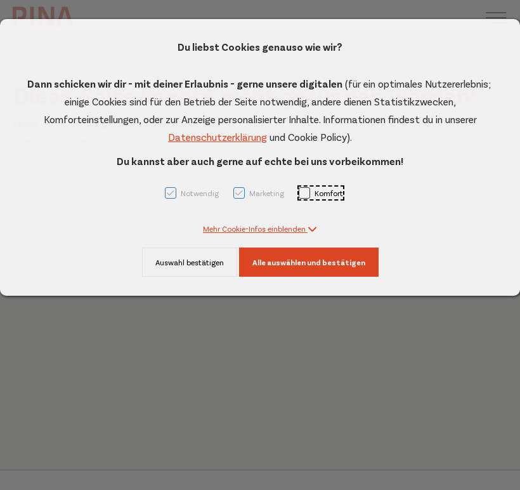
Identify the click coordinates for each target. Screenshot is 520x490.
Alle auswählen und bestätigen (308, 262)
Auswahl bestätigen (189, 262)
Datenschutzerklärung (217, 137)
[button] (260, 228)
